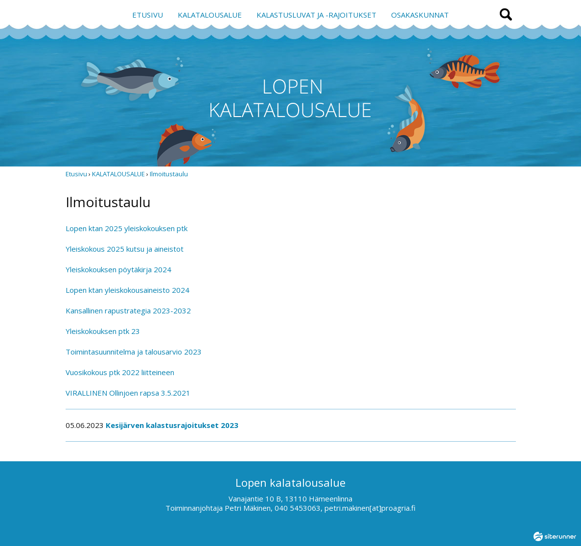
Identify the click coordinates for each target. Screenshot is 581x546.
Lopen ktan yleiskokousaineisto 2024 (127, 290)
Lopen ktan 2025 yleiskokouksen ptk (126, 228)
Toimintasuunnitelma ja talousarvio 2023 (134, 351)
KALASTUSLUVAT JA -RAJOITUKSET (316, 15)
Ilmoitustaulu (169, 173)
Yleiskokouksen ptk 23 (103, 331)
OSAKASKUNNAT (420, 15)
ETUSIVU (147, 15)
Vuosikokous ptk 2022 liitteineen (120, 372)
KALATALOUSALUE (210, 15)
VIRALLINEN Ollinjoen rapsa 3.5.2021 (128, 393)
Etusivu (76, 173)
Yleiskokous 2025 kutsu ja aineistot (125, 249)
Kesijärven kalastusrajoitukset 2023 (172, 425)
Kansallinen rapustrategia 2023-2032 (128, 310)
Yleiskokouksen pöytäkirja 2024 (118, 269)
